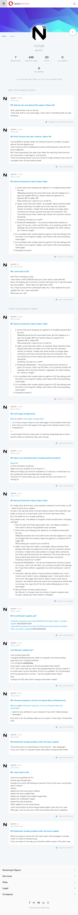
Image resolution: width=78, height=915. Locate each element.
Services (7, 876)
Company (7, 894)
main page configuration (33, 419)
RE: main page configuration (22, 414)
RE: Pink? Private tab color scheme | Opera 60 (30, 136)
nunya (13, 98)
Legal (5, 888)
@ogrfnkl (14, 463)
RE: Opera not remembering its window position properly (35, 458)
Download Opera (11, 870)
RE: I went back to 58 (19, 271)
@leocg (13, 705)
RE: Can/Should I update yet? (23, 616)
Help (4, 882)
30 (47, 57)
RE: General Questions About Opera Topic (29, 181)
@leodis (13, 419)
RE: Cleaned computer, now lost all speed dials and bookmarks (38, 700)
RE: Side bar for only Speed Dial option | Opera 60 (32, 105)
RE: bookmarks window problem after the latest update (34, 742)
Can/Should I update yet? (21, 650)
